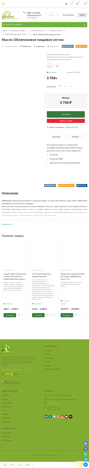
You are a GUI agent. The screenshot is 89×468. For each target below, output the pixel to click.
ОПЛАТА (47, 354)
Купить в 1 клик (66, 121)
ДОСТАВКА (48, 351)
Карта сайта (30, 369)
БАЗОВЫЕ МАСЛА (40, 30)
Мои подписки (7, 440)
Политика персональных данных (12, 369)
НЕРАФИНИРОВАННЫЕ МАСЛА (17, 34)
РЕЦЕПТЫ (47, 365)
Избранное (25, 46)
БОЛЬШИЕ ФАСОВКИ (19, 30)
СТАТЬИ (47, 362)
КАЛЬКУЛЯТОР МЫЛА (52, 369)
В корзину (10, 315)
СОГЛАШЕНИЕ (7, 403)
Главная (5, 30)
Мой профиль (7, 433)
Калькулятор (6, 421)
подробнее (8, 224)
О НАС (4, 410)
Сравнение (39, 46)
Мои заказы (6, 436)
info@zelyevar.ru (53, 403)
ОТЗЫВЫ (5, 414)
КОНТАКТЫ (6, 418)
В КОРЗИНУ (65, 114)
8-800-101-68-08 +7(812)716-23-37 (33, 13)
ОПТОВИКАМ (49, 358)
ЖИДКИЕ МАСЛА (59, 30)
